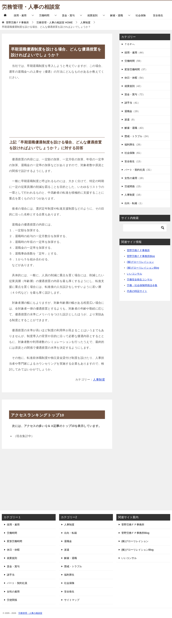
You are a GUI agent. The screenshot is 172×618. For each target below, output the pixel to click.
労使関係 (130, 186)
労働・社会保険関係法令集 (142, 285)
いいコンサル (134, 273)
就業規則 (92, 15)
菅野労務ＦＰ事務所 (138, 250)
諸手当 (128, 102)
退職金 (128, 111)
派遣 (127, 119)
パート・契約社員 (135, 169)
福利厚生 (130, 144)
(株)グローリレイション (140, 261)
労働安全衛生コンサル (139, 279)
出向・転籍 (131, 203)
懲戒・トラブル (133, 136)
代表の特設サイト (137, 291)
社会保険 (141, 15)
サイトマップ (71, 599)
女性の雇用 (131, 178)
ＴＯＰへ (130, 44)
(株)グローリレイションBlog (143, 267)
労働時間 (44, 15)
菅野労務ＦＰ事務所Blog (141, 256)
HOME (54, 22)
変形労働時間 (132, 69)
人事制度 (99, 379)
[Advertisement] (57, 110)
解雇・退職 (116, 15)
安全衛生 (158, 15)
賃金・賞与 (68, 15)
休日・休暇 (131, 77)
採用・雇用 (20, 15)
